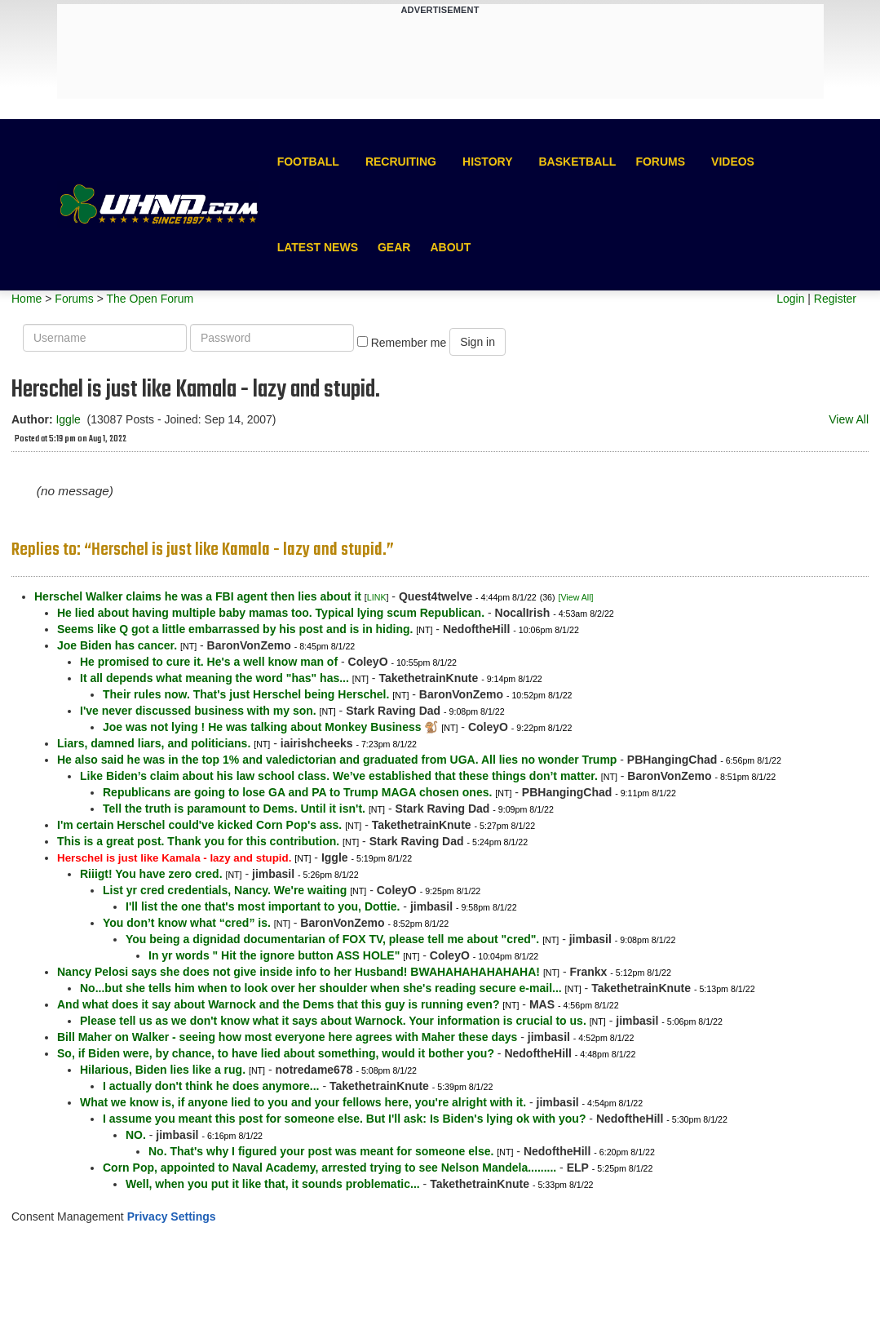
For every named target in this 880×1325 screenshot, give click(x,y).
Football (308, 161)
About (450, 247)
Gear (394, 247)
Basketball (577, 161)
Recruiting (400, 161)
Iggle (67, 419)
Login (790, 298)
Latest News (317, 247)
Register (835, 298)
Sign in (477, 341)
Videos (732, 161)
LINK (377, 597)
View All (849, 419)
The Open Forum (149, 298)
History (487, 161)
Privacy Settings (171, 1216)
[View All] (575, 597)
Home (26, 298)
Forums (660, 161)
